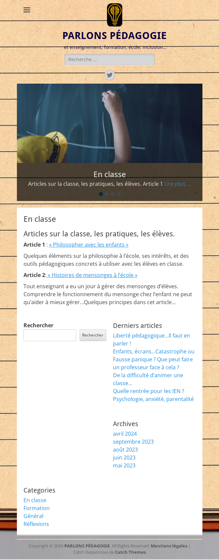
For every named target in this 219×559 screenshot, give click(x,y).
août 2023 (125, 449)
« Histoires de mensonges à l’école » (91, 275)
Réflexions (36, 524)
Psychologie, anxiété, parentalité (153, 399)
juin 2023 (124, 457)
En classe (35, 500)
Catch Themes (130, 552)
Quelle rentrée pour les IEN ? (148, 391)
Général (33, 516)
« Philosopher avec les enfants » (89, 244)
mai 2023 (124, 465)
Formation (37, 508)
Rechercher (38, 325)
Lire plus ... (177, 183)
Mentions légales (169, 546)
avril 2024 (125, 433)
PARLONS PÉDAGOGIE (114, 35)
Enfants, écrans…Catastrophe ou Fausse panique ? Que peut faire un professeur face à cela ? (153, 359)
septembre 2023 (133, 441)
